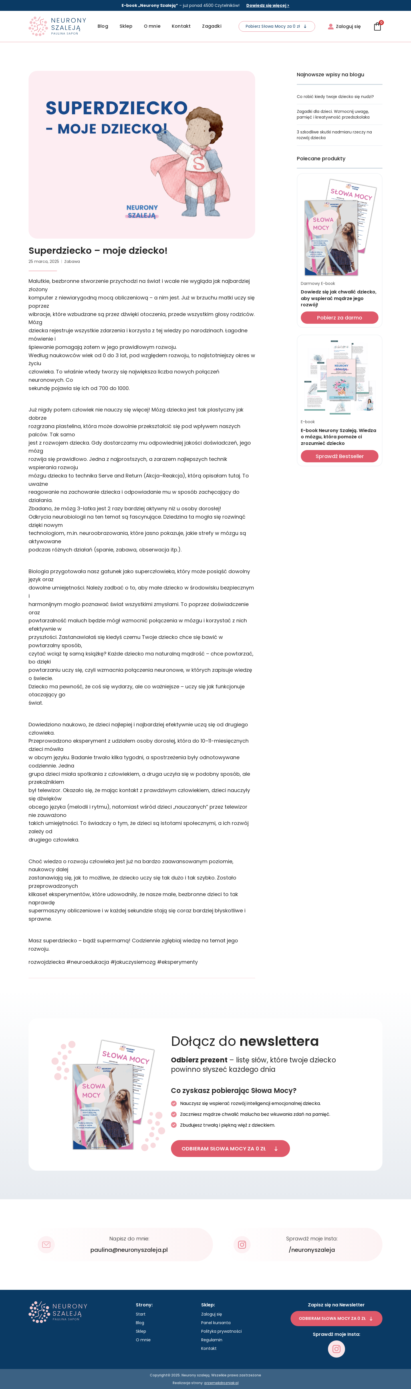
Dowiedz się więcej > (267, 5)
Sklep (126, 26)
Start (141, 1314)
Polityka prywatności (221, 1331)
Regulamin (211, 1340)
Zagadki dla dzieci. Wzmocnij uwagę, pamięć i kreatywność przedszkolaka (333, 114)
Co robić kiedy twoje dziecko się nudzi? (335, 96)
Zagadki (211, 26)
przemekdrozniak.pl (221, 1382)
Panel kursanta (216, 1323)
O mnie (152, 26)
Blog (103, 26)
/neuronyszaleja (312, 1250)
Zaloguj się (211, 1314)
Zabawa (72, 261)
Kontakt (181, 26)
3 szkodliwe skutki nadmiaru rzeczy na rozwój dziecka (334, 135)
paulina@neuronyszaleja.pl (129, 1250)
